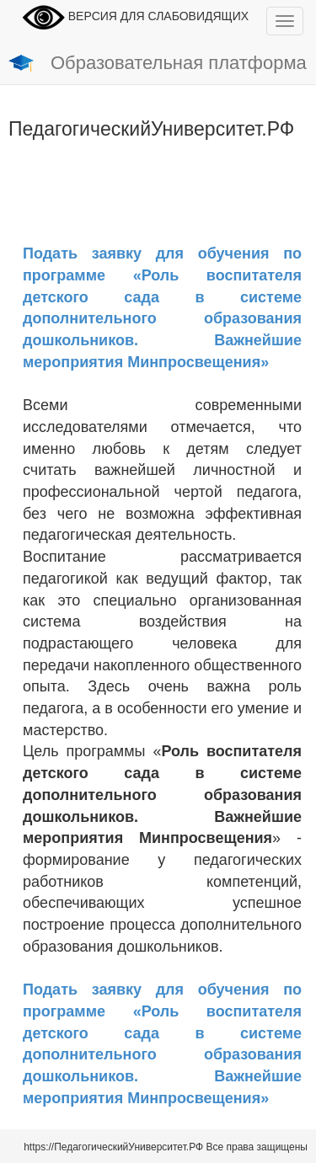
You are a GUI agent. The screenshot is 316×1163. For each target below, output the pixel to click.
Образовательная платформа (157, 64)
